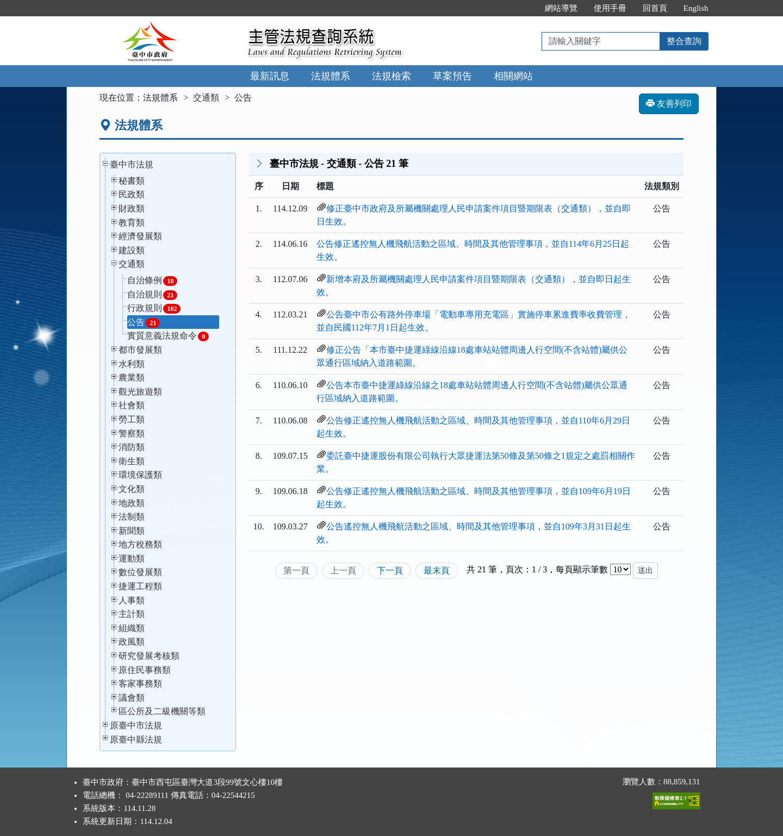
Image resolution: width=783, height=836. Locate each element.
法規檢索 (391, 76)
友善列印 (669, 103)
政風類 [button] (132, 641)
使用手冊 (610, 8)
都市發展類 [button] (140, 349)
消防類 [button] (132, 447)
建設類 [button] (132, 250)
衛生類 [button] (132, 461)
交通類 (206, 97)
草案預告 (452, 76)
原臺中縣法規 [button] (136, 739)
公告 (143, 322)
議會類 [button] (132, 697)
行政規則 (154, 308)
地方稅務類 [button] (140, 544)
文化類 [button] (132, 489)
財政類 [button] (132, 208)
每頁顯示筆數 (582, 569)
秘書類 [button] (132, 180)
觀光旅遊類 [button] (140, 391)
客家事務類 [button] (140, 683)
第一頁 (296, 570)
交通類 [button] (132, 264)
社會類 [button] (132, 405)
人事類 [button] (132, 600)
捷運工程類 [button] (140, 586)
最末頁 (437, 570)
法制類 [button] (132, 516)
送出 (645, 570)
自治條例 (152, 281)
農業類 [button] (132, 377)
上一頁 (343, 570)
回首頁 (655, 8)
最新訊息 (269, 76)
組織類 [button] (132, 628)
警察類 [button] (132, 433)
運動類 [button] (132, 558)
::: (525, 8)
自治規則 (152, 295)
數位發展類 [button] (140, 572)
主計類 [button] (132, 614)
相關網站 (513, 76)
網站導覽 (561, 8)
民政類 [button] (132, 194)
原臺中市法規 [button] (136, 725)
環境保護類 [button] (140, 474)
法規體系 (330, 76)
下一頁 (390, 570)
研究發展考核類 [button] (149, 655)
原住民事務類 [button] (145, 670)
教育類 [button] (132, 222)
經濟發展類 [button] (140, 236)
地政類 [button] (132, 503)
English (696, 8)
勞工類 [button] (132, 419)
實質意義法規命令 (168, 336)
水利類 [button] (132, 364)
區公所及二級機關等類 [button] (162, 711)
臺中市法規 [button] (131, 164)
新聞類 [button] (132, 530)
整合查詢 (684, 41)
